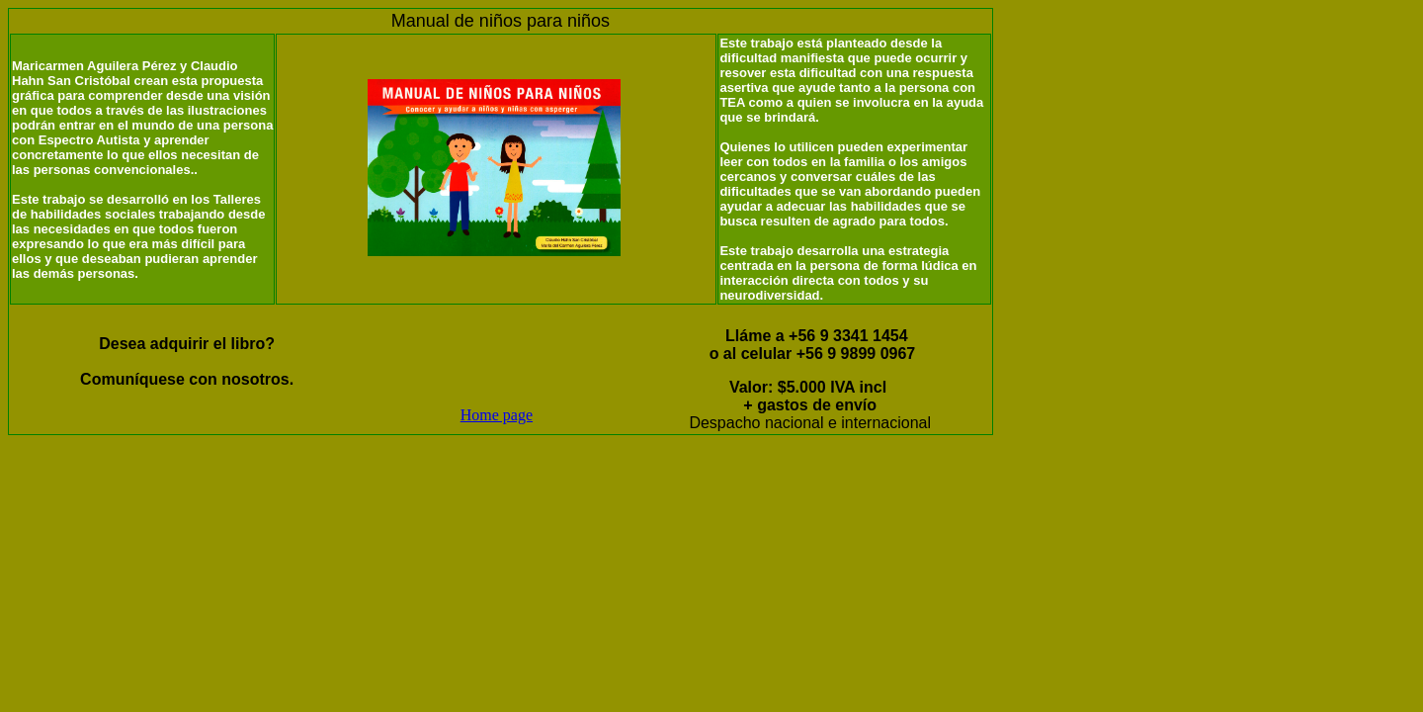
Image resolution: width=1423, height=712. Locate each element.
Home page (496, 414)
